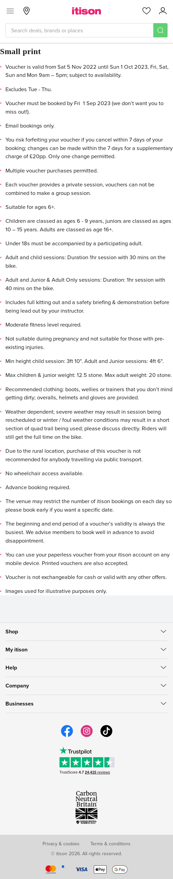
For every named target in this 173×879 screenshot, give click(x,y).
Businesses (19, 704)
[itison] (86, 11)
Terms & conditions (110, 843)
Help (11, 667)
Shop (11, 631)
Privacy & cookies (61, 843)
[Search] (160, 30)
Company (17, 686)
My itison (16, 649)
